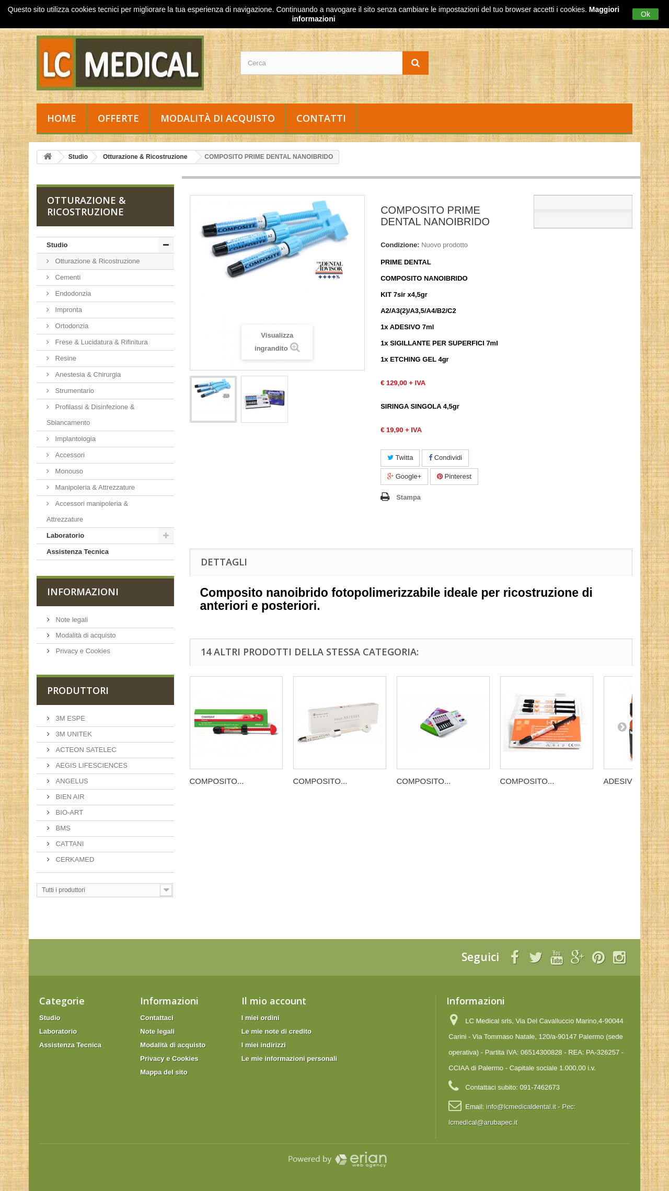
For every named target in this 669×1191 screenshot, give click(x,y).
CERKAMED (74, 859)
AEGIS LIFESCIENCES (91, 765)
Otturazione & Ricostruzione (96, 261)
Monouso (68, 471)
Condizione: (399, 245)
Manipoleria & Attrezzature (94, 487)
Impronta (67, 310)
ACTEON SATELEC (85, 750)
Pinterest (454, 476)
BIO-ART (68, 812)
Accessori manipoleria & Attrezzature (87, 511)
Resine (64, 358)
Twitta (400, 457)
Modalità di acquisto (217, 118)
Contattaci (157, 1018)
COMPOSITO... (217, 781)
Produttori (78, 690)
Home (61, 118)
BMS (62, 828)
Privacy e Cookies (82, 651)
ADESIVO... (624, 781)
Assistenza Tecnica (78, 552)
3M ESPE (69, 718)
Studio (57, 245)
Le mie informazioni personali (289, 1058)
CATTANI (69, 844)
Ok (645, 14)
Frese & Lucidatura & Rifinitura (100, 342)
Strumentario (73, 391)
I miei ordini (260, 1018)
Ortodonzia (70, 326)
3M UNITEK (73, 734)
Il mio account (273, 1001)
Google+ (404, 476)
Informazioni (83, 591)
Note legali (71, 619)
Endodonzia (72, 293)
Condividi (445, 457)
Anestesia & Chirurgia (87, 374)
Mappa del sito (163, 1072)
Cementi (66, 277)
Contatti (321, 118)
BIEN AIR (69, 797)
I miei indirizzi (263, 1045)
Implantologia (74, 439)
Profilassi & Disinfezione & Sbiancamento (90, 414)
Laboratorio (65, 535)
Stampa (408, 497)
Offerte (118, 118)
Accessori (69, 455)
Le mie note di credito (276, 1031)
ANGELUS (71, 781)
